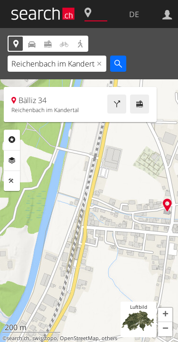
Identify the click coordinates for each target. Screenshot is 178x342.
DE (134, 14)
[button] (165, 315)
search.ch (18, 338)
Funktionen (12, 181)
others (109, 338)
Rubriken (12, 140)
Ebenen (12, 161)
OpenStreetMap (79, 338)
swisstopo (44, 338)
